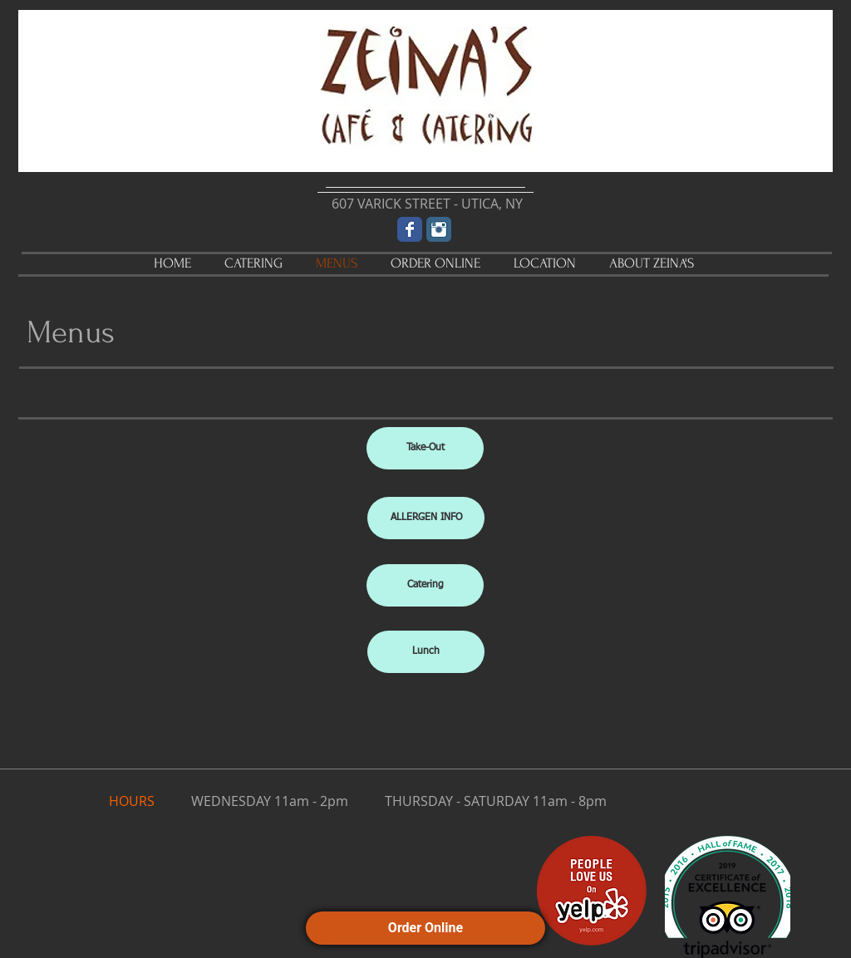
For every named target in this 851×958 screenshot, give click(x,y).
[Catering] (425, 585)
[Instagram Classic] (438, 229)
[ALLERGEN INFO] (426, 518)
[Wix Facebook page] (409, 229)
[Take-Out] (425, 448)
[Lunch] (426, 652)
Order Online (425, 928)
